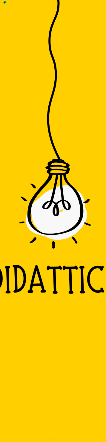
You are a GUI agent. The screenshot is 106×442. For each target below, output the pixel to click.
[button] (53, 438)
